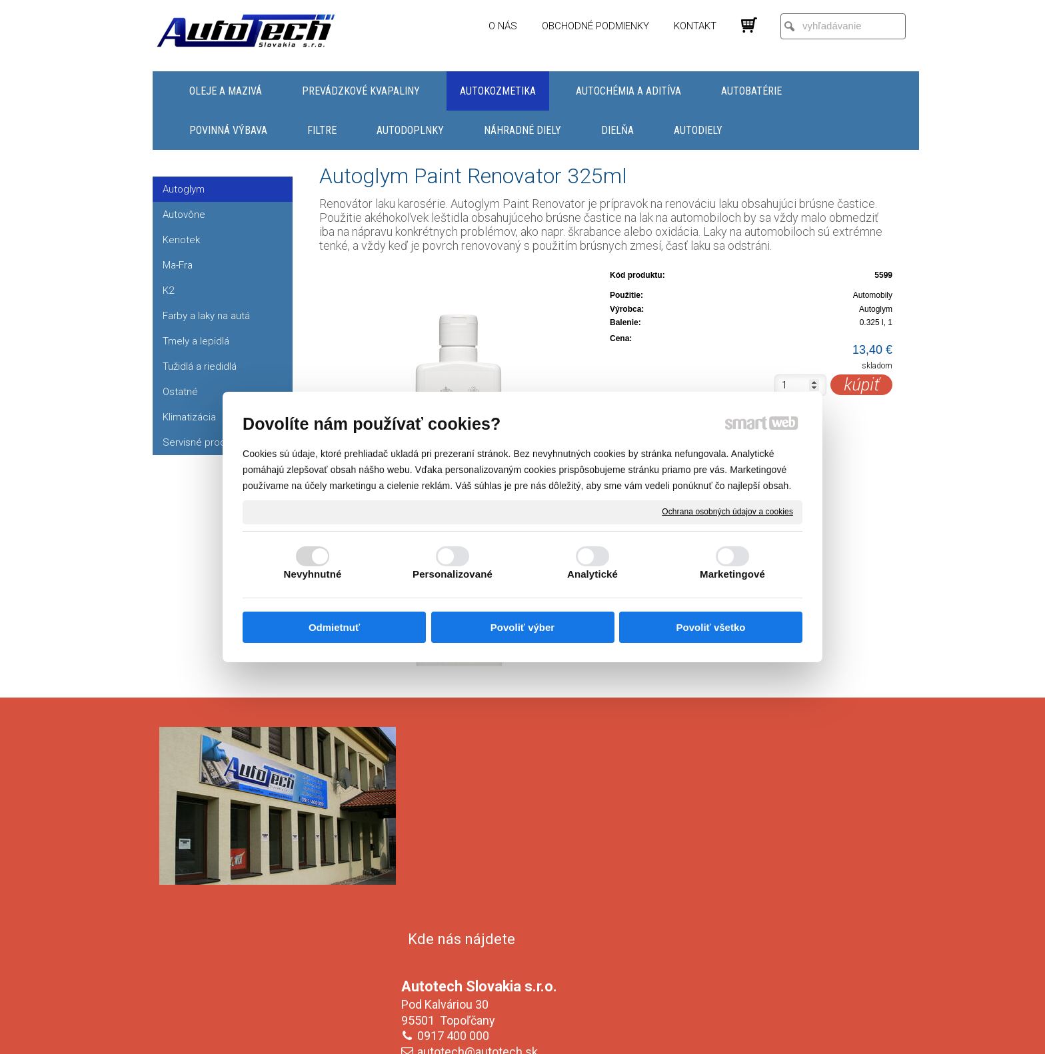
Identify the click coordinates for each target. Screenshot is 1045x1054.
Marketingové (732, 574)
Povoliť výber (522, 627)
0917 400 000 (456, 832)
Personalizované (453, 574)
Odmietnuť (334, 627)
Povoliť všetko (711, 627)
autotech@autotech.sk (480, 848)
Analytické (592, 574)
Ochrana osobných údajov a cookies (727, 511)
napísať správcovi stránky (509, 1034)
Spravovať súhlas (745, 1034)
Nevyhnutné (313, 574)
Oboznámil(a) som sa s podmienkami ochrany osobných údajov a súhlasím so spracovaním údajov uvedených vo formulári (771, 953)
